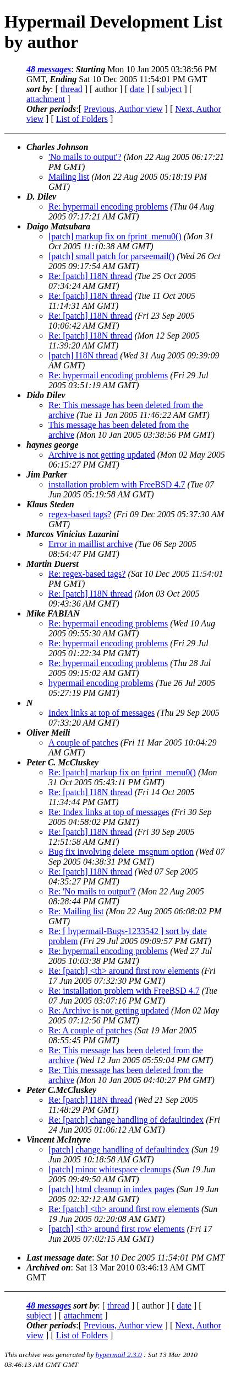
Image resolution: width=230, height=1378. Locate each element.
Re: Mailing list (75, 911)
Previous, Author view (123, 109)
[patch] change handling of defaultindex (118, 1149)
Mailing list (68, 176)
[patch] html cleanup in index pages (111, 1189)
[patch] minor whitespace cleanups (109, 1169)
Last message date (59, 1257)
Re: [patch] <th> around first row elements (123, 970)
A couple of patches (83, 742)
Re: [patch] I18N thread (90, 276)
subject (169, 89)
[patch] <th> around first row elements (116, 1229)
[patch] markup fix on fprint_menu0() (115, 236)
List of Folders (82, 119)
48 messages (48, 69)
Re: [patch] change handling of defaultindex (126, 1119)
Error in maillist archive (90, 544)
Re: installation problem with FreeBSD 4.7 (124, 990)
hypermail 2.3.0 (119, 1354)
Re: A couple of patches (90, 1030)
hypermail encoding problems (101, 683)
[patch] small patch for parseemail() (111, 256)
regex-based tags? (79, 514)
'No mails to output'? (84, 157)
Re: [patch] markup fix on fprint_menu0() (122, 772)
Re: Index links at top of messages (108, 812)
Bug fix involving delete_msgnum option (121, 851)
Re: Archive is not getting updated (108, 1010)
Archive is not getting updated (101, 454)
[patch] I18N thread (83, 355)
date (137, 89)
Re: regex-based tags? (86, 573)
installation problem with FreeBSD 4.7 (116, 484)
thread (72, 89)
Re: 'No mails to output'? (92, 891)
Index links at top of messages (101, 712)
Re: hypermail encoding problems (108, 206)
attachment (45, 99)
